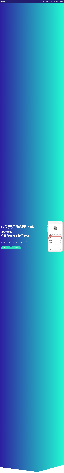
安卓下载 (16, 247)
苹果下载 (6, 247)
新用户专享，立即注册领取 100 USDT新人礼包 (11, 242)
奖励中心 (61, 1)
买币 (44, 1)
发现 (51, 1)
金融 (57, 1)
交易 (54, 1)
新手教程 (47, 1)
